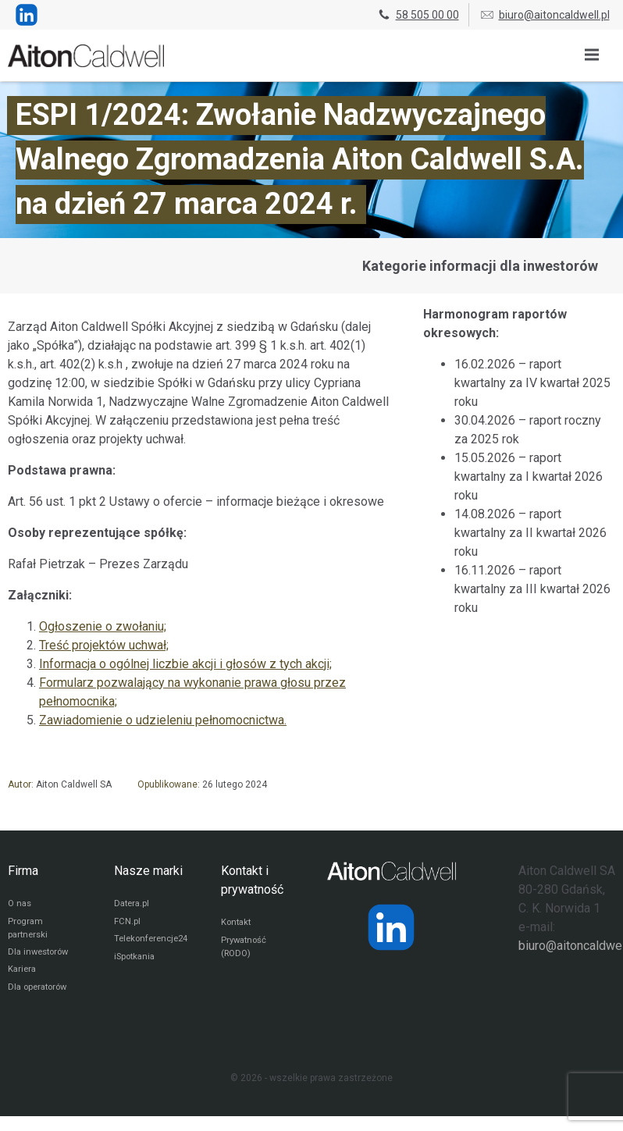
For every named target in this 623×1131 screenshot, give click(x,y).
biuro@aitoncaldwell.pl (544, 15)
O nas (21, 905)
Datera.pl (133, 905)
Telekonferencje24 (154, 942)
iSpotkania (136, 961)
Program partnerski (29, 931)
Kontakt (237, 924)
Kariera (23, 975)
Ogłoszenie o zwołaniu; (102, 626)
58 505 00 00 (417, 15)
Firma (23, 870)
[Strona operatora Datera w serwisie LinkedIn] (391, 927)
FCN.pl (127, 924)
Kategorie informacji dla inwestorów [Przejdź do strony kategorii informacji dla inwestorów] (480, 266)
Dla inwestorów (41, 956)
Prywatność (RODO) (245, 949)
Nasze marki (148, 870)
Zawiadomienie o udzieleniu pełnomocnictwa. (163, 720)
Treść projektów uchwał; (104, 645)
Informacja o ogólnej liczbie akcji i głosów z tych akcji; (185, 663)
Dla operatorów (40, 994)
